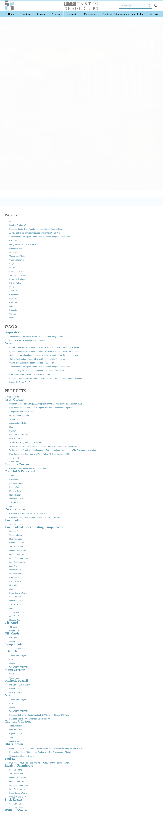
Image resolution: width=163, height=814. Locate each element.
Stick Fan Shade (16, 524)
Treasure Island (15, 535)
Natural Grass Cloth (17, 550)
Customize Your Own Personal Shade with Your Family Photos (35, 517)
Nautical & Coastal (18, 721)
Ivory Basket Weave (17, 562)
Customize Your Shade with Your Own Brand (27, 469)
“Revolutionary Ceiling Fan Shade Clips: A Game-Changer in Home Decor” (40, 237)
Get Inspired (14, 252)
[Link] (9, 6)
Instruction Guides (16, 271)
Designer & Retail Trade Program (23, 244)
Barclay (12, 431)
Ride (11, 427)
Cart (11, 306)
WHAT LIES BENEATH (18, 435)
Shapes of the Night (17, 423)
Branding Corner (16, 248)
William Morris (16, 810)
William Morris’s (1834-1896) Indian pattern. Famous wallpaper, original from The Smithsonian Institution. (52, 450)
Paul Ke (10, 758)
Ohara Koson (14, 744)
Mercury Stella (15, 491)
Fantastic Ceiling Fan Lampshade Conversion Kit (29, 719)
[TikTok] (111, 201)
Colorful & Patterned (20, 471)
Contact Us (14, 295)
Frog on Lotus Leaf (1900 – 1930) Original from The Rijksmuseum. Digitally (40, 408)
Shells (11, 589)
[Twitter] (85, 201)
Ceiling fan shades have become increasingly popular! (31, 363)
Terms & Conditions (17, 275)
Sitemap (12, 314)
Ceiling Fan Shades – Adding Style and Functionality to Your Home (37, 359)
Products (13, 310)
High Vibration (15, 495)
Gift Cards (12, 633)
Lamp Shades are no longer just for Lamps (27, 340)
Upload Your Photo (17, 256)
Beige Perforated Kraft (18, 558)
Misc (8, 695)
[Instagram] (90, 201)
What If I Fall (14, 419)
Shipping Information (18, 260)
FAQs (11, 264)
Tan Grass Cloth (16, 547)
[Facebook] (96, 201)
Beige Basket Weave (18, 593)
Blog (11, 221)
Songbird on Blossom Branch (21, 412)
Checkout (13, 302)
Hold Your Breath (16, 539)
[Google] (106, 201)
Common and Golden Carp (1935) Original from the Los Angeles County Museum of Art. (45, 404)
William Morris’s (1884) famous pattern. (25, 442)
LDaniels (11, 651)
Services (13, 287)
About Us (13, 291)
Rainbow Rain (15, 479)
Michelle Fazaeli (16, 680)
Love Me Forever (16, 439)
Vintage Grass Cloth (17, 612)
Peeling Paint (14, 487)
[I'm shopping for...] (135, 6)
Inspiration (13, 332)
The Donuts (14, 458)
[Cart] (155, 5)
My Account (14, 298)
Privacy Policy (15, 283)
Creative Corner (16, 509)
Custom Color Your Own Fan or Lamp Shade (27, 513)
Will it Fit (12, 268)
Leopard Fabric (15, 531)
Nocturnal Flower (16, 499)
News (8, 343)
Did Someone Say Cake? (19, 415)
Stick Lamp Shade (17, 597)
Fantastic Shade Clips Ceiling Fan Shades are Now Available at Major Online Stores (44, 347)
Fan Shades (13, 520)
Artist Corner (14, 399)
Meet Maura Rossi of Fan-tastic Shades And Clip (29, 374)
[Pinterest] (101, 201)
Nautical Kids (14, 620)
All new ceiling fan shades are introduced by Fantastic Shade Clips (37, 371)
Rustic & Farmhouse (19, 765)
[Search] (149, 5)
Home (11, 318)
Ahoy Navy (13, 476)
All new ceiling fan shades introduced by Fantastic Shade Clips (35, 233)
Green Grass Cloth (17, 554)
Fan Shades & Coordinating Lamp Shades (34, 527)
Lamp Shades (14, 644)
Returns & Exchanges (18, 279)
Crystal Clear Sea (16, 543)
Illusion (12, 506)
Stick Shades (13, 799)
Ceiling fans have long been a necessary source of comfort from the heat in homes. (43, 355)
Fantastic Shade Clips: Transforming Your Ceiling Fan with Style (35, 229)
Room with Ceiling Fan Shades (22, 382)
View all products (12, 397)
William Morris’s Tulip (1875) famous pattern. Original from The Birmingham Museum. (44, 446)
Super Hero (14, 462)
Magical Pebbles (16, 483)
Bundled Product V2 (17, 225)
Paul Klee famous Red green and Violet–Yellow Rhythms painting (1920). (39, 454)
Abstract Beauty (16, 503)
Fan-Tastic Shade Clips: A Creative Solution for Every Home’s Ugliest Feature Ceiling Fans (46, 378)
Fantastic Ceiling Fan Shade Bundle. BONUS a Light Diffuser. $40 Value (39, 715)
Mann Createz (15, 670)
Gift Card (13, 241)
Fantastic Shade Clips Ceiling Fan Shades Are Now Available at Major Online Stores (44, 351)
